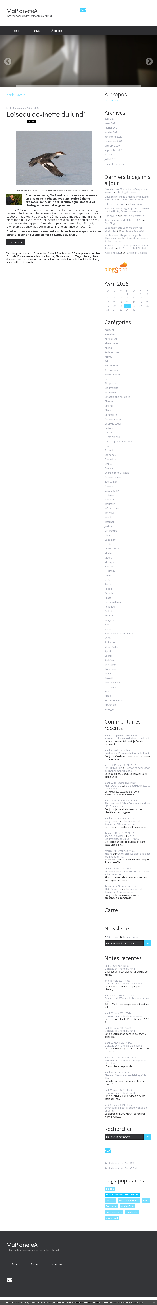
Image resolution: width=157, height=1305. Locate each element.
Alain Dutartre (113, 785)
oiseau (86, 256)
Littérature (111, 530)
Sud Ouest (110, 660)
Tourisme (110, 669)
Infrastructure (113, 508)
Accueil (16, 30)
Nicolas (109, 738)
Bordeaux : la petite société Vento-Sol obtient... (126, 1109)
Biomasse (110, 392)
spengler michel (114, 836)
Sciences (109, 629)
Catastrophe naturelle (117, 396)
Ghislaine (110, 803)
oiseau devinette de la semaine (36, 259)
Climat (108, 410)
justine (108, 853)
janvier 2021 (112, 132)
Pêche (108, 584)
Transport (111, 673)
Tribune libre (112, 682)
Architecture (112, 352)
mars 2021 (111, 123)
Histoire (109, 495)
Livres (108, 535)
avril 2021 (110, 118)
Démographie (113, 437)
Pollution (110, 611)
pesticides (132, 1212)
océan (108, 575)
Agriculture (111, 338)
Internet (109, 521)
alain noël (12, 262)
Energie (109, 468)
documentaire (114, 1212)
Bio (106, 379)
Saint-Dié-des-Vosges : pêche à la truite (127, 208)
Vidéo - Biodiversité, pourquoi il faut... (122, 837)
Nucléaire (110, 571)
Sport (108, 651)
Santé (108, 624)
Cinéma (109, 405)
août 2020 (110, 154)
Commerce (111, 414)
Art (106, 361)
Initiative (110, 513)
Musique (110, 562)
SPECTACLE (111, 646)
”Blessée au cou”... (115, 204)
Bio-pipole (111, 383)
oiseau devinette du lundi (69, 259)
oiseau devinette (128, 1200)
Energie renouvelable (117, 472)
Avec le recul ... (113, 252)
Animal (52, 253)
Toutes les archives (114, 164)
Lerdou (109, 753)
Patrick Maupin (113, 768)
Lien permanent (17, 253)
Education (110, 459)
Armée (108, 356)
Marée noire (112, 548)
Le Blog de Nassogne (132, 199)
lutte (145, 1200)
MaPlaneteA (22, 10)
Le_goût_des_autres (133, 230)
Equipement (111, 481)
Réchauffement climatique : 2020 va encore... (127, 805)
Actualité (110, 334)
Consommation (113, 419)
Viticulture (110, 705)
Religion (109, 620)
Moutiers (110, 871)
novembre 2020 (114, 141)
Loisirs (108, 544)
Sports (108, 655)
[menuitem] (15, 30)
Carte (111, 910)
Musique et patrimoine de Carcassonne (126, 239)
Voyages (109, 709)
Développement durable (86, 253)
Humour (109, 499)
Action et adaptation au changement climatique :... (127, 769)
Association (111, 365)
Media (108, 553)
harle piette (91, 259)
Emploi (108, 463)
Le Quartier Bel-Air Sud (132, 248)
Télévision (110, 664)
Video (67, 256)
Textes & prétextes (133, 216)
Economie (110, 454)
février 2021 (111, 127)
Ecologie (11, 256)
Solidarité (110, 642)
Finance (109, 486)
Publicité (109, 615)
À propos (56, 30)
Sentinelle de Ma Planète (119, 633)
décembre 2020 (113, 136)
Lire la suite (16, 242)
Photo (59, 256)
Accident (109, 330)
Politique (110, 606)
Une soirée (111, 216)
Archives (36, 30)
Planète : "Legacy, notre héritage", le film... (125, 1077)
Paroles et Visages (136, 252)
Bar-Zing (110, 223)
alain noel (112, 1218)
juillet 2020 (111, 159)
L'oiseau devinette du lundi (45, 113)
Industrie (110, 504)
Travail (109, 678)
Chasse (109, 401)
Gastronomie (112, 490)
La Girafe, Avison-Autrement (125, 211)
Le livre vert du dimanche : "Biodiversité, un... (123, 822)
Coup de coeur (113, 423)
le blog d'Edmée (127, 192)
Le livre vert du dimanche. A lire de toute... (127, 873)
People (109, 588)
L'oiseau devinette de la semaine (127, 787)
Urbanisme (111, 687)
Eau (107, 446)
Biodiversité (64, 253)
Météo (108, 557)
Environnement (26, 256)
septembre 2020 (114, 150)
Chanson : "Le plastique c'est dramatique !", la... (127, 855)
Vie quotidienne (114, 700)
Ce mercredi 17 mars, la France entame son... (127, 1000)
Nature (50, 256)
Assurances (111, 370)
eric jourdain (112, 821)
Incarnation (136, 204)
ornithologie (26, 262)
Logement (110, 539)
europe (110, 1200)
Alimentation (112, 343)
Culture (109, 428)
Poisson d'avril (113, 602)
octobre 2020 (112, 145)
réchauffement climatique (122, 1194)
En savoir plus (137, 1302)
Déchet (109, 432)
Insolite (40, 256)
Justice (108, 526)
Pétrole (109, 593)
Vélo (107, 691)
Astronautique (113, 374)
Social (108, 638)
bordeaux (111, 1206)
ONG (107, 579)
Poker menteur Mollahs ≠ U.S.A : (123, 220)
